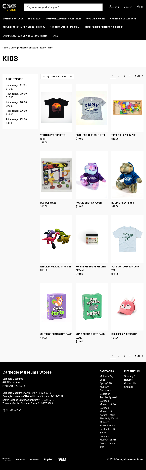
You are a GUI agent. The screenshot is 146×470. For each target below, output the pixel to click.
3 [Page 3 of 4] (124, 76)
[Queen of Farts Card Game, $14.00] (56, 306)
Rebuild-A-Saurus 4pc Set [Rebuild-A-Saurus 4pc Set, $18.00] (55, 266)
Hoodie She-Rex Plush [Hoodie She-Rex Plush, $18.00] (89, 202)
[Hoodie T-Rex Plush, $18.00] (127, 175)
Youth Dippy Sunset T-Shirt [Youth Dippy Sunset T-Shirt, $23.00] (53, 137)
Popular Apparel (95, 18)
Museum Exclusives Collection (63, 18)
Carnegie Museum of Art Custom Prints (25, 35)
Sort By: (46, 76)
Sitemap (128, 386)
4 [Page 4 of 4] (130, 76)
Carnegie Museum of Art (124, 18)
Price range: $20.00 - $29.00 (17, 104)
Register (127, 7)
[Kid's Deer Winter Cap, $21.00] (127, 306)
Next (139, 75)
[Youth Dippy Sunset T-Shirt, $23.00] (56, 108)
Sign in (116, 7)
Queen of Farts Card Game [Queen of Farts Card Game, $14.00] (56, 334)
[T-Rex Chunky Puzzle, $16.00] (127, 108)
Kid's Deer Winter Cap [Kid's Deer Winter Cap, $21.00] (124, 334)
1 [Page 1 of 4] (113, 76)
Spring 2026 (34, 18)
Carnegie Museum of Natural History (24, 27)
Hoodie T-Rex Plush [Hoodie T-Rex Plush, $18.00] (122, 202)
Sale (55, 35)
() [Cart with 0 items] (140, 6)
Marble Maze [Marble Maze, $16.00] (48, 202)
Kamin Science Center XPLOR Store (103, 27)
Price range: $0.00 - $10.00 (16, 87)
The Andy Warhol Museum (64, 27)
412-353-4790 (13, 410)
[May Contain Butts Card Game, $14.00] (91, 306)
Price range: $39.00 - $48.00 (17, 121)
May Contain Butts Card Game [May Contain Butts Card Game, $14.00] (90, 336)
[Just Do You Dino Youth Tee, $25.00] (127, 239)
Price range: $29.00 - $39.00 (17, 112)
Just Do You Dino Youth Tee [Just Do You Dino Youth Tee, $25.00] (125, 268)
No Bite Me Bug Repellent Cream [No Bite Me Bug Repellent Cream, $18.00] (91, 268)
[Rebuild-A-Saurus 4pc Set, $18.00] (56, 239)
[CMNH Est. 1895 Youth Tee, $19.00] (91, 108)
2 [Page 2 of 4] (118, 76)
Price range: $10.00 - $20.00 (17, 95)
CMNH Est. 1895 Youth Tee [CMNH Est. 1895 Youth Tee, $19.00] (91, 135)
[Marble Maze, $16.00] (56, 175)
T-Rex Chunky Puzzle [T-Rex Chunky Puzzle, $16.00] (123, 135)
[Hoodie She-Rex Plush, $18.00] (91, 175)
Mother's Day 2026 (13, 18)
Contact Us (130, 383)
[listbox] (62, 76)
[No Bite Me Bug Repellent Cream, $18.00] (91, 239)
